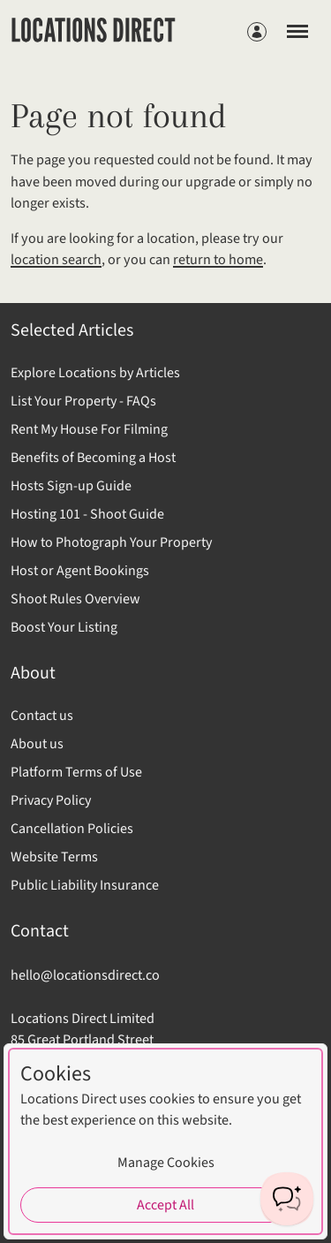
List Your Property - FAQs (83, 401)
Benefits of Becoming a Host (93, 457)
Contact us (42, 715)
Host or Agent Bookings (80, 570)
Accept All (165, 1205)
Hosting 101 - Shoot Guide (87, 514)
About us (37, 744)
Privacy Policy (51, 800)
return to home (218, 259)
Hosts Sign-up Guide (71, 486)
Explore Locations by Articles (95, 373)
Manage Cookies (165, 1162)
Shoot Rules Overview (75, 599)
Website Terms (54, 857)
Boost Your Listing (64, 627)
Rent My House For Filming (89, 429)
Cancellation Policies (72, 828)
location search (56, 259)
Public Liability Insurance (85, 885)
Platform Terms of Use (76, 772)
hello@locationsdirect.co (85, 975)
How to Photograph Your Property (111, 542)
